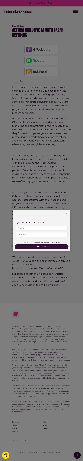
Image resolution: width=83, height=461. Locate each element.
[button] (66, 213)
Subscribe (41, 247)
